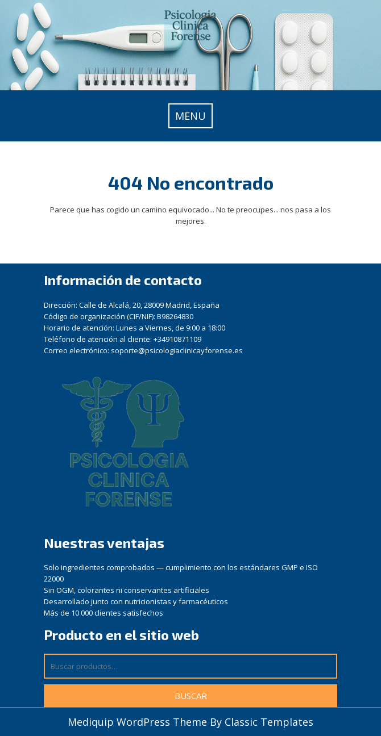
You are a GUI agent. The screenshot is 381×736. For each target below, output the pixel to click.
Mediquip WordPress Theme (139, 722)
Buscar (191, 695)
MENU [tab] (190, 116)
